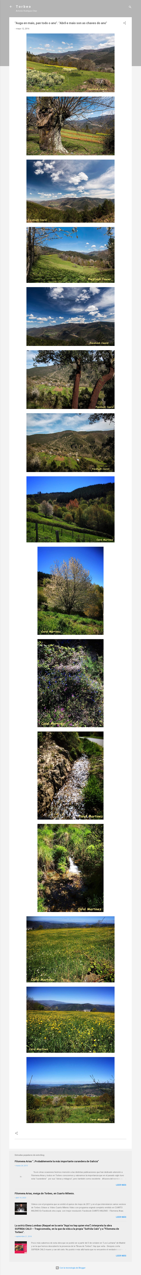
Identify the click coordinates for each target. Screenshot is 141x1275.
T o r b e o (23, 7)
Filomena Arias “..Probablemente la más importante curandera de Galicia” (57, 1161)
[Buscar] (130, 7)
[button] (124, 23)
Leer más (121, 1185)
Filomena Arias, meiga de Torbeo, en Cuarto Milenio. (44, 1193)
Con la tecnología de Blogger (71, 1268)
